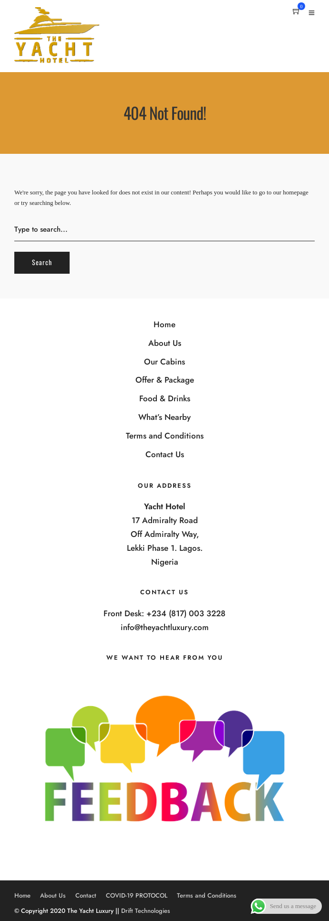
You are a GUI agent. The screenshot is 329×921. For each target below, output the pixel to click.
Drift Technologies (145, 910)
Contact (85, 895)
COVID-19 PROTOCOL (136, 895)
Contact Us (164, 454)
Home (164, 324)
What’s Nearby (164, 417)
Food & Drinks (164, 398)
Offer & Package (164, 380)
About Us (164, 343)
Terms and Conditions (165, 435)
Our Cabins (164, 361)
